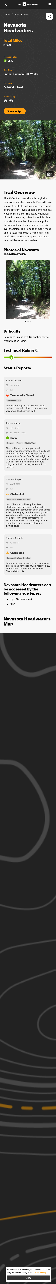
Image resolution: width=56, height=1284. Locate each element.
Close (28, 1278)
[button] (8, 4)
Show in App (14, 111)
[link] (36, 349)
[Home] (28, 4)
